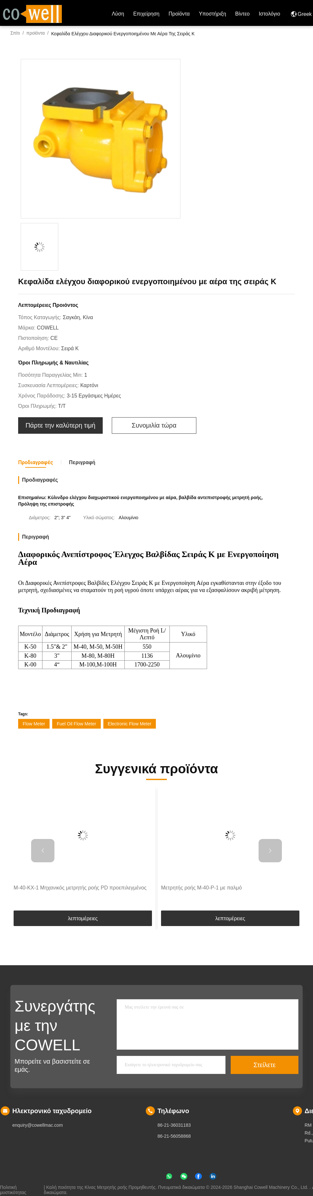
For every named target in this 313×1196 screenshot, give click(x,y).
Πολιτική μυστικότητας (13, 1187)
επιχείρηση (146, 14)
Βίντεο (242, 14)
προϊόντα (179, 14)
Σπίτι (15, 33)
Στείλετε (264, 1064)
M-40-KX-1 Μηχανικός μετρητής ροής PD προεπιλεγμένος (80, 887)
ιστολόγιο (269, 14)
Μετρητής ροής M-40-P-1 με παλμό (201, 887)
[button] (42, 850)
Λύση (118, 14)
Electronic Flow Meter (130, 723)
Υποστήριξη (212, 14)
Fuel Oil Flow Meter (76, 723)
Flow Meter (34, 723)
